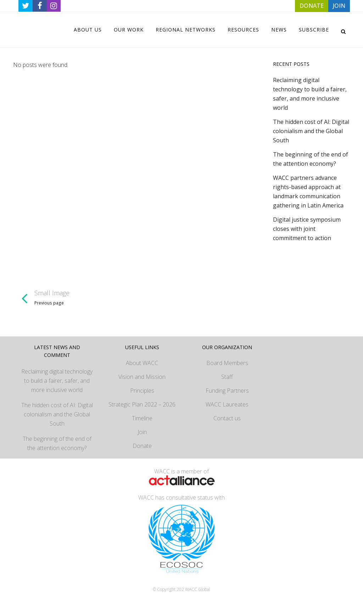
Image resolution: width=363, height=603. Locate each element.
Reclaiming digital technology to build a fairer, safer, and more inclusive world (57, 381)
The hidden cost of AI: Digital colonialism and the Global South (311, 131)
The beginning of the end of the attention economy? (57, 443)
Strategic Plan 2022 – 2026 (141, 404)
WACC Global (197, 589)
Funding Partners (227, 390)
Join (142, 432)
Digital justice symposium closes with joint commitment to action (307, 229)
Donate (142, 446)
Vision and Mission (142, 377)
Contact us (227, 418)
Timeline (142, 418)
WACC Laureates (227, 404)
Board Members (227, 363)
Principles (142, 390)
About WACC (142, 363)
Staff (227, 377)
